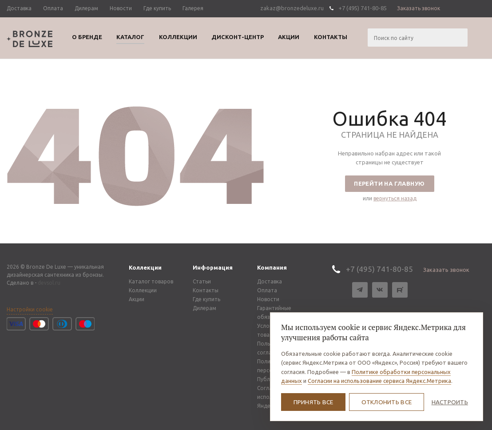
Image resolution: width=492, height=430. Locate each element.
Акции (136, 299)
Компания (272, 267)
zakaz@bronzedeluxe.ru (292, 8)
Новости (268, 299)
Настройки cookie (30, 309)
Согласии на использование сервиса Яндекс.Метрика (379, 381)
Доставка (269, 281)
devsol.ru (49, 283)
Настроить (450, 402)
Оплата (267, 290)
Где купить (206, 299)
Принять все (313, 402)
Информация (213, 267)
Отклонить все (386, 402)
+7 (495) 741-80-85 (362, 8)
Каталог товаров (151, 281)
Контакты (205, 290)
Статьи (202, 281)
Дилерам (204, 308)
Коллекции (145, 267)
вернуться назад (395, 198)
